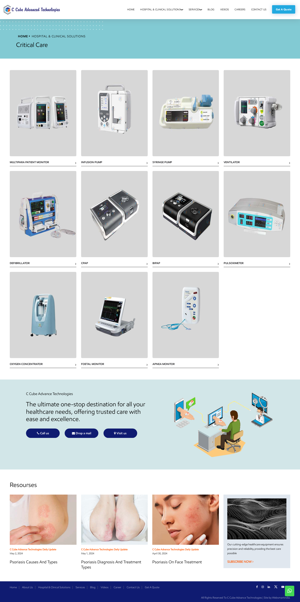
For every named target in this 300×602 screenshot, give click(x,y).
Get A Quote (152, 587)
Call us (43, 433)
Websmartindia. (281, 597)
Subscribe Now (240, 562)
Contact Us (259, 9)
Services (194, 9)
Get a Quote (283, 9)
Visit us (120, 433)
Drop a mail (81, 433)
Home (131, 9)
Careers (240, 9)
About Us (27, 587)
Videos (224, 9)
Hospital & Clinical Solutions (160, 9)
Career (117, 587)
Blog (211, 9)
